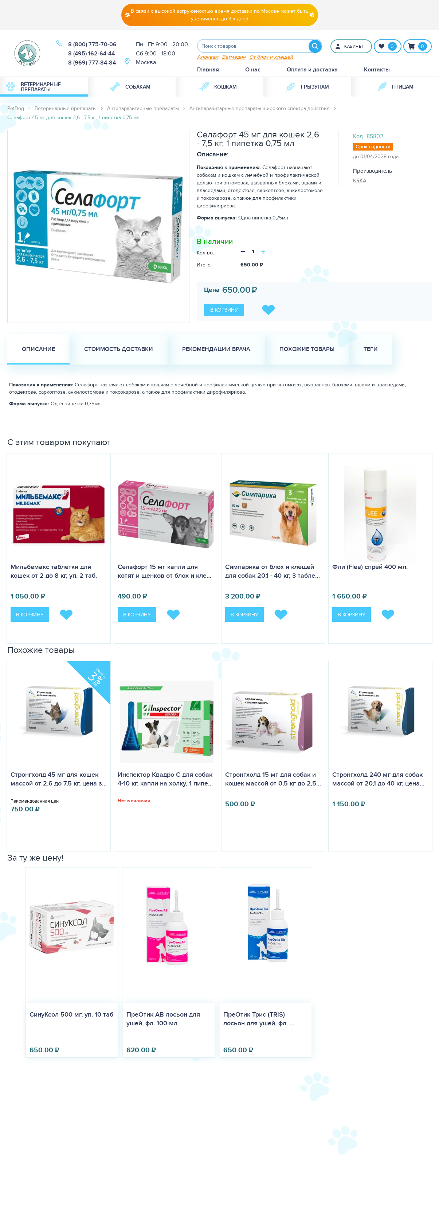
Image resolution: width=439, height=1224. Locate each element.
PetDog (15, 109)
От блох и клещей (271, 57)
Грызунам (307, 87)
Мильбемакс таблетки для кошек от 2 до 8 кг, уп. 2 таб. (54, 572)
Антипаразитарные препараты (143, 109)
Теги (371, 350)
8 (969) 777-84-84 (92, 63)
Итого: (204, 265)
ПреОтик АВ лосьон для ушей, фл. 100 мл (163, 1019)
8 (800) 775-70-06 (92, 44)
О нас (252, 70)
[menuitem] (44, 87)
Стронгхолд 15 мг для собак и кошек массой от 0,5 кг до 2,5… (273, 779)
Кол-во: (205, 253)
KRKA (360, 181)
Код (358, 137)
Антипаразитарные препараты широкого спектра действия (259, 109)
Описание (38, 350)
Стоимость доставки (118, 350)
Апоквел (207, 57)
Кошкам (218, 87)
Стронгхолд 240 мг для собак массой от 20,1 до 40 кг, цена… (378, 779)
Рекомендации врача (216, 350)
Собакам (130, 87)
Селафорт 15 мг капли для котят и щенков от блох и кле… (164, 572)
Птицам (395, 87)
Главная (208, 70)
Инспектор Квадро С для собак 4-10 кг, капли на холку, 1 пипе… (165, 779)
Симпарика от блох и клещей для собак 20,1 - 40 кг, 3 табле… (272, 572)
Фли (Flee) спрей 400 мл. (370, 567)
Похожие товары (306, 350)
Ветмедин (234, 57)
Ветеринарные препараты (33, 87)
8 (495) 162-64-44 (91, 54)
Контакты (377, 70)
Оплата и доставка (312, 70)
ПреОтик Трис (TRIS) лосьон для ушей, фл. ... (258, 1019)
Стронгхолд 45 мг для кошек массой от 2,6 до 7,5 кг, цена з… (59, 779)
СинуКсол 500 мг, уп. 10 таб (71, 1014)
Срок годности (373, 147)
